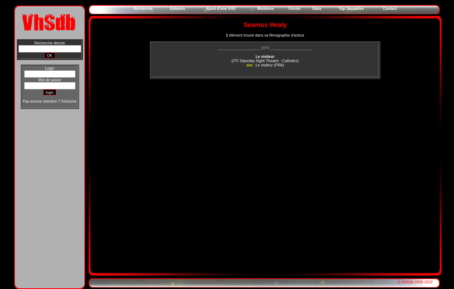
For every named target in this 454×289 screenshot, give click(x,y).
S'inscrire (68, 101)
